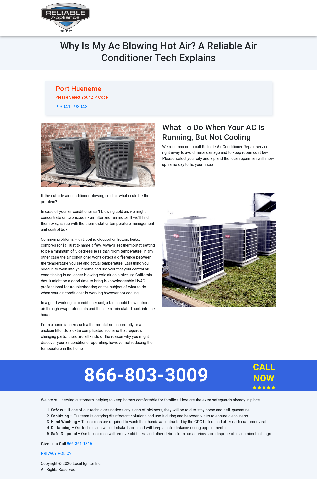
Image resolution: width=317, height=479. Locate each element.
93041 (64, 107)
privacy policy (56, 453)
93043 (81, 107)
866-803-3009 (146, 375)
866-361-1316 (79, 443)
